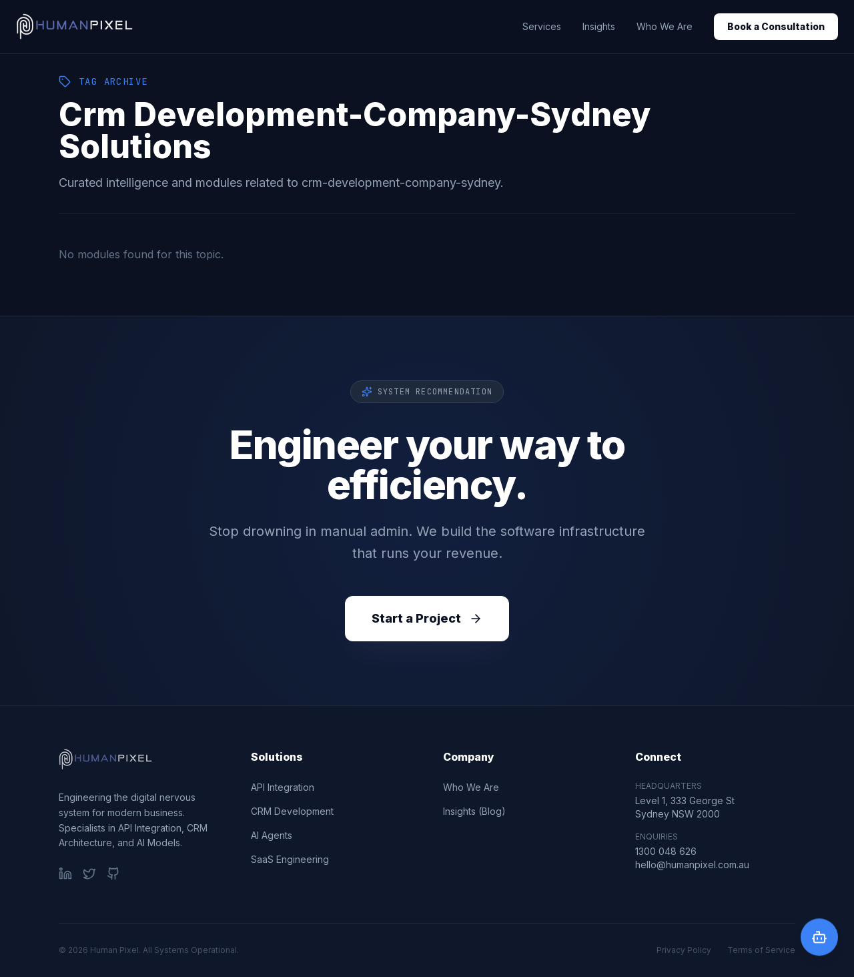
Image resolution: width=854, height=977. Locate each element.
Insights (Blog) (474, 811)
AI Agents (271, 835)
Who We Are (664, 26)
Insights (598, 26)
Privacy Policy (684, 950)
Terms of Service (761, 950)
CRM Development (292, 811)
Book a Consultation (776, 26)
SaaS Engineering (290, 859)
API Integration (282, 787)
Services (541, 26)
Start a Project (427, 618)
